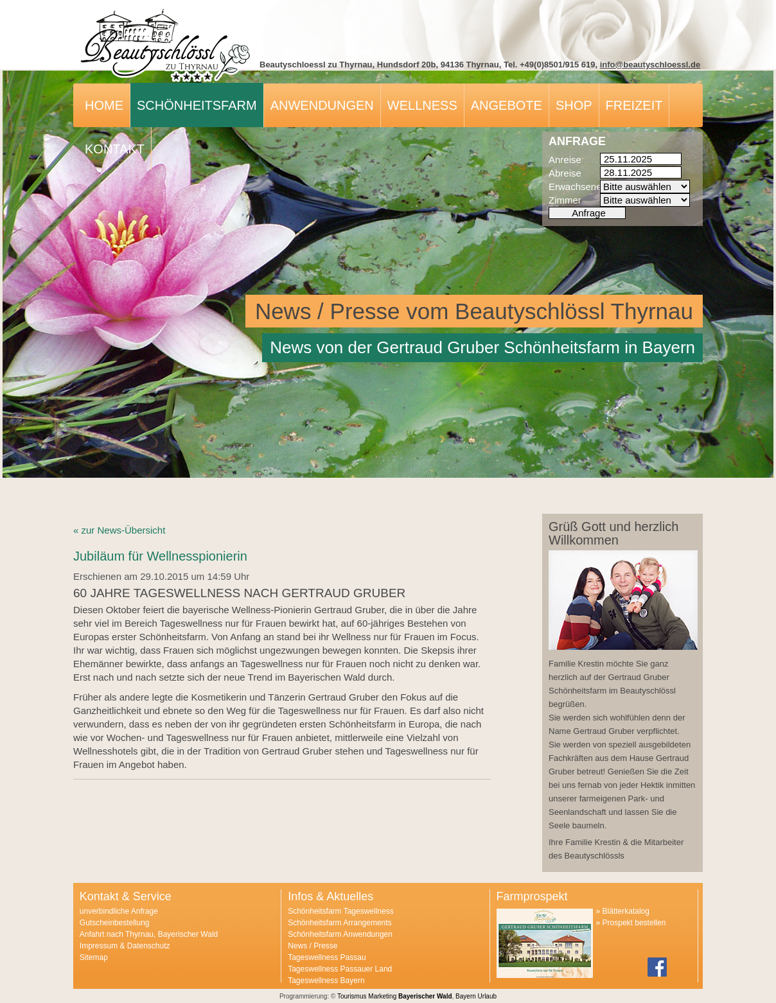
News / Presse (312, 945)
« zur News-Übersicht (119, 530)
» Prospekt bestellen (631, 922)
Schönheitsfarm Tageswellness (341, 911)
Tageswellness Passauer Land (340, 968)
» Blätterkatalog (622, 911)
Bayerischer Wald (425, 996)
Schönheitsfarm (197, 105)
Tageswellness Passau (327, 957)
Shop (574, 105)
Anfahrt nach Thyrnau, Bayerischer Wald (149, 934)
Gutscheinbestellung (115, 922)
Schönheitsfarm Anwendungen (340, 934)
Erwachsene (574, 186)
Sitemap (94, 957)
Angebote (506, 105)
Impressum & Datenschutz (125, 945)
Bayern (465, 996)
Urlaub (487, 996)
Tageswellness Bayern (326, 980)
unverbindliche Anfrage (119, 911)
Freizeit (634, 105)
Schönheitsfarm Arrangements (339, 922)
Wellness (422, 105)
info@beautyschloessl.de (650, 64)
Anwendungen (322, 105)
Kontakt (115, 149)
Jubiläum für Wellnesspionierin (160, 556)
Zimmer (565, 200)
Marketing (382, 996)
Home (104, 105)
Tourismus (352, 996)
